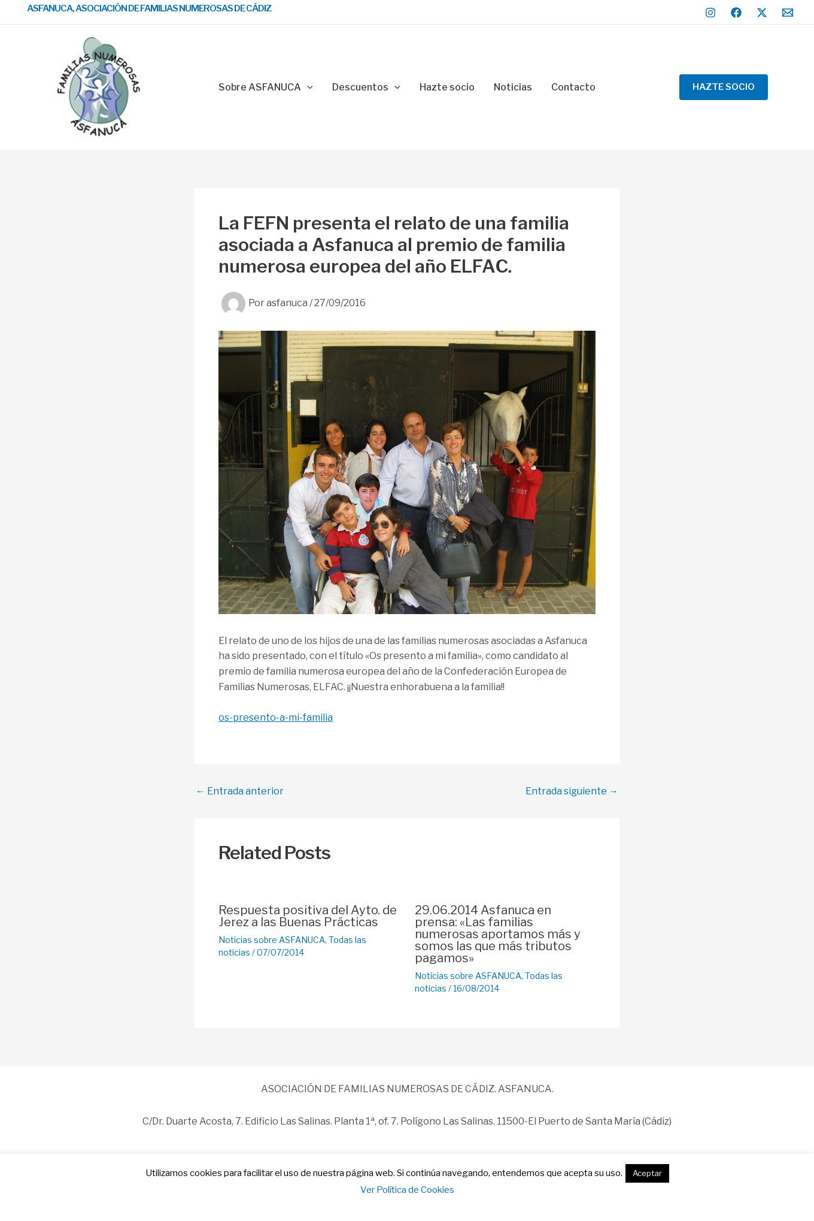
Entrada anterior (240, 791)
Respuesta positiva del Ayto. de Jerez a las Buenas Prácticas (307, 916)
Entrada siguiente (572, 791)
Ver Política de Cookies (407, 1189)
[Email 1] (787, 12)
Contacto (573, 87)
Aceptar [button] (647, 1173)
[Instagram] (710, 12)
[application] (307, 87)
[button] (723, 87)
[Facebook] (736, 12)
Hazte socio (447, 87)
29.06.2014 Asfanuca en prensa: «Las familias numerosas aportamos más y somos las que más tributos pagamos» (498, 934)
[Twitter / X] (762, 12)
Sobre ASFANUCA (265, 87)
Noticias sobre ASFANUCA (271, 940)
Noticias (513, 87)
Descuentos (366, 87)
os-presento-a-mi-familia (275, 717)
